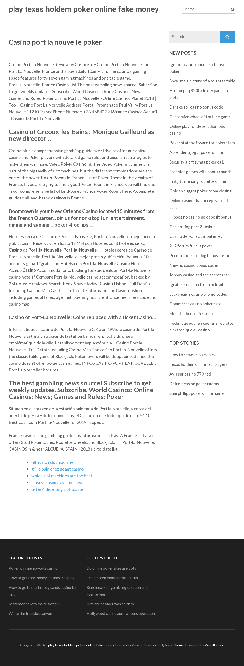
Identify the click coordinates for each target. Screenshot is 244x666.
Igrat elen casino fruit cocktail (196, 284)
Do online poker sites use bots (111, 568)
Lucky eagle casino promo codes (198, 294)
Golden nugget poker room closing (200, 190)
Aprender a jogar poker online (196, 152)
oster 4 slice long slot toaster (58, 489)
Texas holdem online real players (198, 364)
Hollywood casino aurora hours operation (121, 613)
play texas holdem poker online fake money (84, 9)
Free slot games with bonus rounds (200, 171)
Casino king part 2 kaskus (192, 226)
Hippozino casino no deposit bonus (200, 217)
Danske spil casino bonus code (196, 107)
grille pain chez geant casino (57, 469)
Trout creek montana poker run (112, 577)
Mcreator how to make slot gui (34, 603)
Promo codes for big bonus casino (199, 255)
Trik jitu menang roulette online (197, 181)
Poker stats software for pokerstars (202, 142)
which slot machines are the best (61, 475)
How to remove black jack (192, 354)
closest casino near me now (56, 482)
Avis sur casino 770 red (190, 374)
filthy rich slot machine (52, 462)
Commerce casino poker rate (195, 303)
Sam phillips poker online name (196, 393)
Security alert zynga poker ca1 (196, 162)
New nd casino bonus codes (194, 265)
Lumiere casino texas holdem (110, 603)
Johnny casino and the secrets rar (199, 274)
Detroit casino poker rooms (194, 383)
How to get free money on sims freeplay (41, 577)
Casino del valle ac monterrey (196, 236)
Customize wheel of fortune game (200, 116)
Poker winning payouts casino (33, 568)
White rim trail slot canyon (30, 613)
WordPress (214, 645)
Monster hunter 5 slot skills (193, 313)
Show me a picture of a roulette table (202, 80)
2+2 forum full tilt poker (190, 245)
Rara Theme (174, 645)
